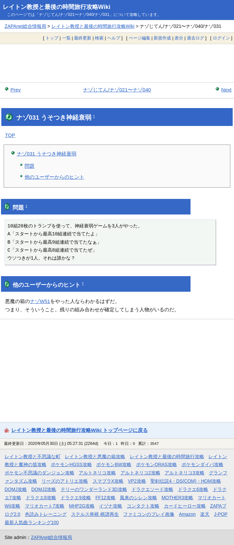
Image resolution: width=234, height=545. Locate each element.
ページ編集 (139, 37)
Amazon (187, 514)
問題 (30, 166)
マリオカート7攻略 (45, 506)
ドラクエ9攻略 (75, 497)
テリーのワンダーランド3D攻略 (94, 489)
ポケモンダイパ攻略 (202, 464)
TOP (10, 135)
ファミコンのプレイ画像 (148, 514)
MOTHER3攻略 (178, 497)
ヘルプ (113, 37)
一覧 (66, 37)
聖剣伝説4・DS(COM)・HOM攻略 (185, 481)
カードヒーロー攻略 (185, 506)
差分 (179, 37)
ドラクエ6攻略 (193, 489)
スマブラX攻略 (108, 481)
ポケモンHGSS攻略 (71, 464)
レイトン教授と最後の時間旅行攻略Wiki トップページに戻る (79, 430)
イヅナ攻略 (110, 506)
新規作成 (162, 37)
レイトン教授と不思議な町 (32, 456)
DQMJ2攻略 (44, 489)
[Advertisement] (117, 63)
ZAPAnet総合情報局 (25, 26)
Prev (16, 89)
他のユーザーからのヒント (54, 177)
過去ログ (195, 37)
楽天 (204, 514)
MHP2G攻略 (82, 506)
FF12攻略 (105, 497)
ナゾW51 (40, 301)
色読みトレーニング (46, 514)
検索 (99, 37)
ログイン (221, 37)
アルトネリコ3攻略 (184, 472)
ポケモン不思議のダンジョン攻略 (39, 472)
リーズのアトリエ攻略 (64, 481)
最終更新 (82, 37)
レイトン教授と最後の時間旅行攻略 (167, 456)
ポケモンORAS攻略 (156, 464)
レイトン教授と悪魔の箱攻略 (95, 456)
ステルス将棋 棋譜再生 (95, 514)
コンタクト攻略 (143, 506)
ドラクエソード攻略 (152, 489)
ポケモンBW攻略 (113, 464)
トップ (51, 37)
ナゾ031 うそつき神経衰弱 (46, 153)
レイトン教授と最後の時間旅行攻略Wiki (57, 7)
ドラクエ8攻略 (41, 497)
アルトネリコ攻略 (97, 472)
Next (226, 89)
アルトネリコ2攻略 (140, 472)
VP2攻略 (137, 481)
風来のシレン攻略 (138, 497)
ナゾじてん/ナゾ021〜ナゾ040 (117, 89)
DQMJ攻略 (16, 489)
